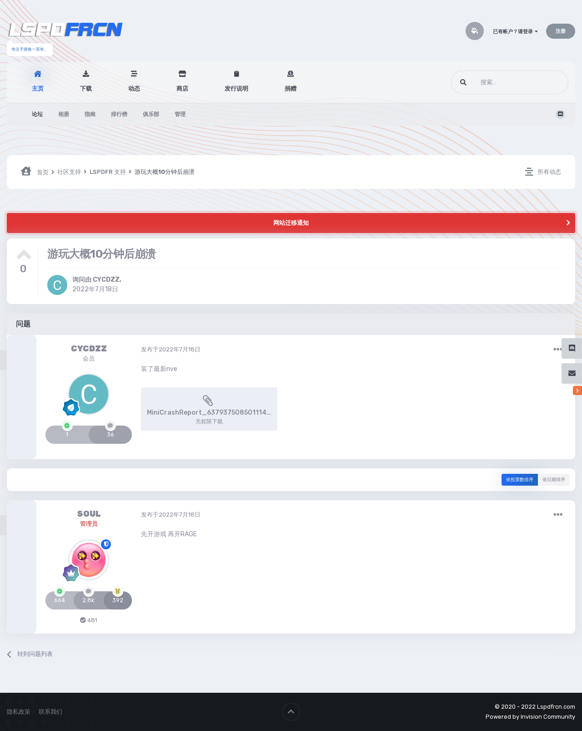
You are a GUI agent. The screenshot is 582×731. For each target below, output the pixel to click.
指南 (90, 114)
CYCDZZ (106, 280)
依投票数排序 (519, 479)
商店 (182, 88)
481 (88, 620)
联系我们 (50, 711)
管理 (180, 114)
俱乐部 (151, 114)
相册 (63, 114)
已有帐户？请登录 (515, 32)
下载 (86, 88)
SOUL (89, 514)
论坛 (37, 114)
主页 (38, 88)
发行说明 (236, 88)
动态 (134, 88)
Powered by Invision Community (530, 716)
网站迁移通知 (291, 222)
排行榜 (119, 114)
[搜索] (492, 82)
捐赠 (290, 88)
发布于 (171, 349)
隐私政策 (18, 711)
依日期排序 (553, 479)
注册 (561, 31)
